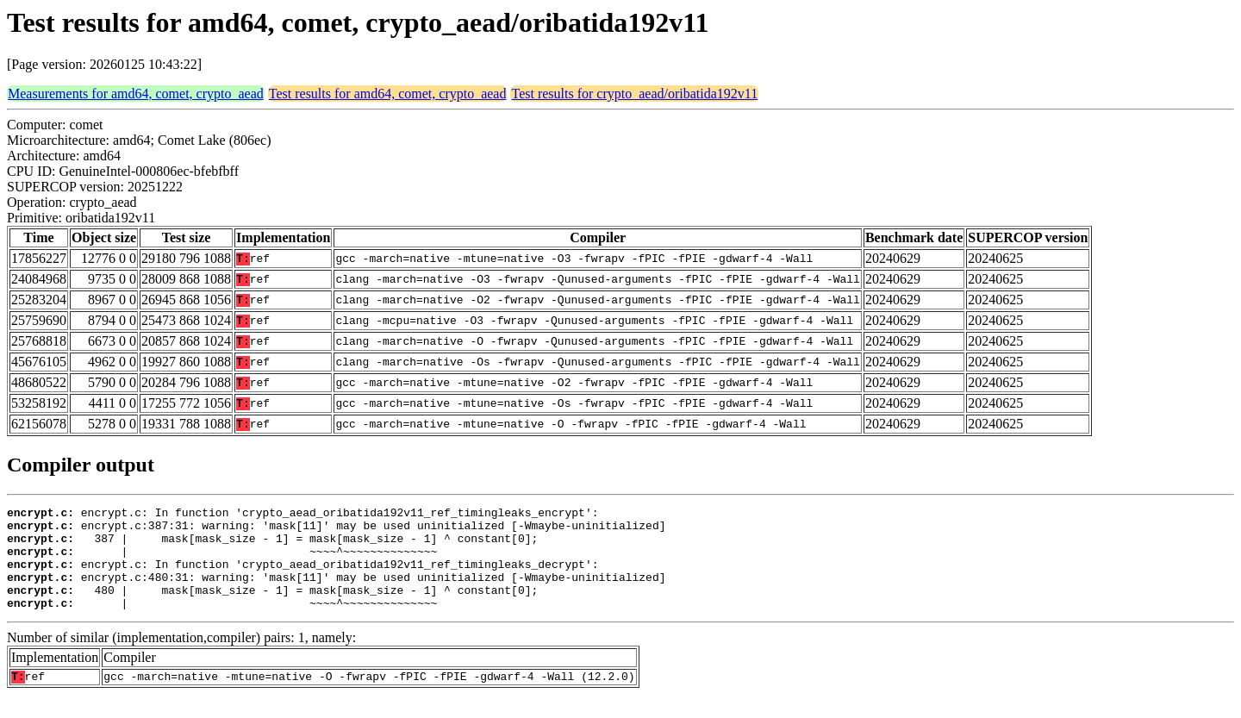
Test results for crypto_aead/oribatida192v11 (634, 93)
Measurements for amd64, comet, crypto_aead (136, 93)
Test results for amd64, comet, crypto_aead (388, 93)
